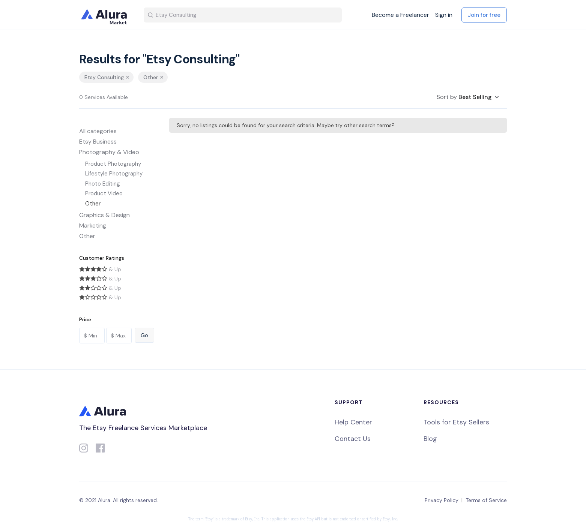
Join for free (484, 15)
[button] (468, 97)
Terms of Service (486, 500)
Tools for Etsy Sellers (456, 422)
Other (93, 203)
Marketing (92, 225)
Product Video (104, 193)
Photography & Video (109, 152)
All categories (98, 131)
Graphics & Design (104, 215)
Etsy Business (98, 141)
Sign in (443, 15)
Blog (430, 438)
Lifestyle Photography (114, 173)
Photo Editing (102, 183)
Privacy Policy (441, 500)
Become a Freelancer (400, 15)
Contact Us (353, 438)
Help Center (353, 422)
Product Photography (113, 164)
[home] (105, 15)
